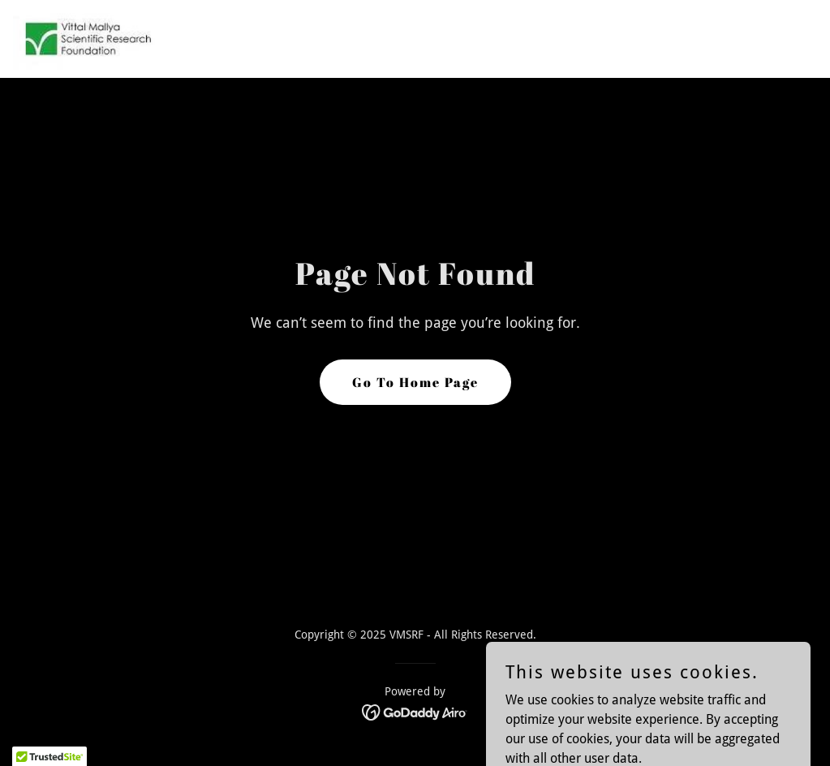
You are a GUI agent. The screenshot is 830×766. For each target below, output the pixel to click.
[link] (87, 38)
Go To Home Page (415, 382)
